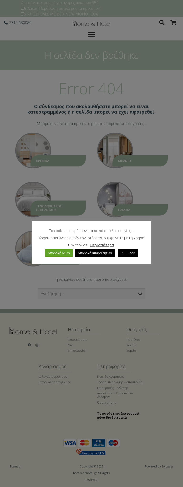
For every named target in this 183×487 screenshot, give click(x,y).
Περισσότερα (102, 244)
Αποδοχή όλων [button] (59, 253)
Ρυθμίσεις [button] (128, 253)
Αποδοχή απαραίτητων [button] (95, 253)
